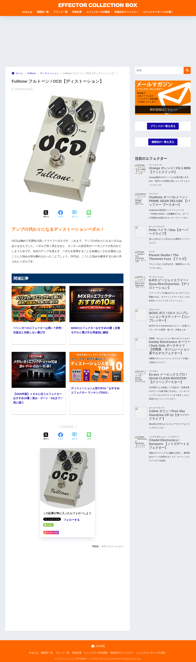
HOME (98, 646)
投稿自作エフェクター (126, 12)
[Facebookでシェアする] (60, 214)
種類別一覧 (43, 12)
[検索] (187, 70)
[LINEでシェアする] (89, 214)
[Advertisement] (98, 43)
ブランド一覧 (60, 12)
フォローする (72, 519)
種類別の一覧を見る (163, 142)
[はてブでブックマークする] (74, 214)
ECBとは (27, 12)
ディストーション (113, 546)
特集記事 (77, 12)
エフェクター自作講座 (98, 12)
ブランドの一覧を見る (163, 126)
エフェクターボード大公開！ (158, 12)
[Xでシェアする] (46, 214)
